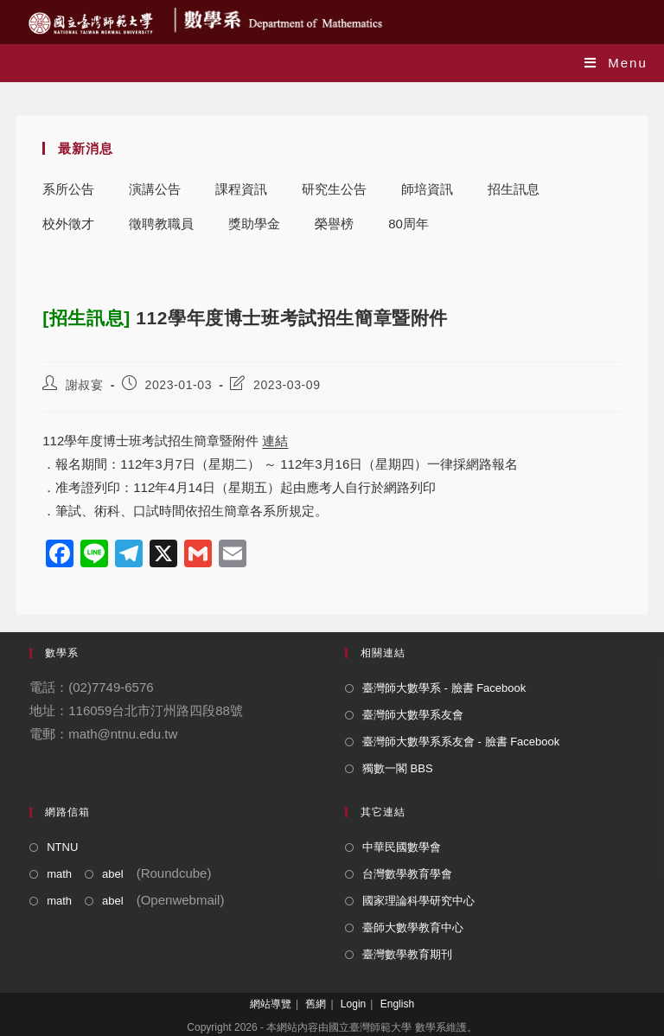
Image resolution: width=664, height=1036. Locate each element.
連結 (275, 440)
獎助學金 (254, 223)
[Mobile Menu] (616, 62)
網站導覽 (270, 1004)
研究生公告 (334, 189)
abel (113, 873)
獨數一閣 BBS (397, 768)
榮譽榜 (334, 223)
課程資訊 (241, 189)
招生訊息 (514, 189)
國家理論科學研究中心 (418, 900)
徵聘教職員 (161, 223)
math (59, 873)
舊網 (315, 1004)
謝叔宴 (85, 385)
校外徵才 (68, 223)
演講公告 (155, 189)
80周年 (408, 223)
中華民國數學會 (401, 847)
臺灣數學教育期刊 (407, 954)
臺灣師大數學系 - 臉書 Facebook (444, 687)
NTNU (62, 847)
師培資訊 (427, 189)
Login (353, 1004)
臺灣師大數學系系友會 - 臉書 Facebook (460, 741)
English (397, 1004)
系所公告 (68, 189)
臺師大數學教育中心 (412, 927)
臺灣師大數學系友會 (412, 714)
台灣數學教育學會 (407, 873)
